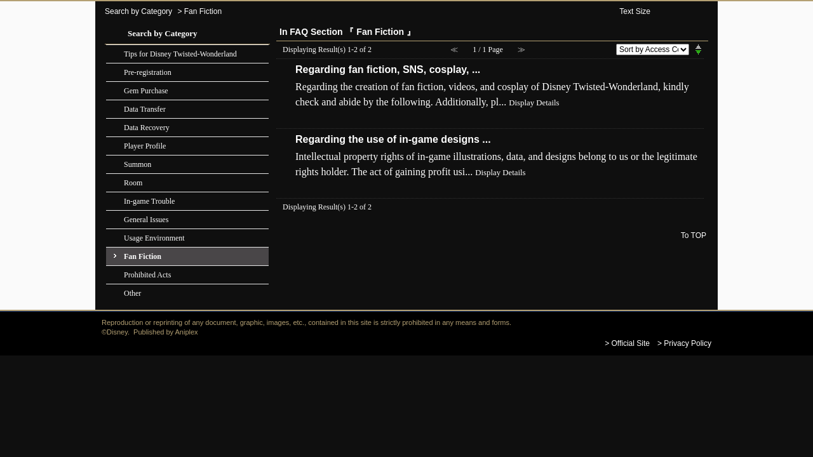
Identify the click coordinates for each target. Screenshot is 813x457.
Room (133, 182)
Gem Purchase (146, 90)
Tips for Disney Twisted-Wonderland (180, 54)
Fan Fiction (142, 256)
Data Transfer (145, 109)
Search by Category (138, 11)
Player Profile (145, 146)
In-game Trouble (149, 201)
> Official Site (627, 343)
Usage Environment (154, 238)
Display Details (534, 102)
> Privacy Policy (684, 343)
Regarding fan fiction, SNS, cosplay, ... (387, 69)
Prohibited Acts (147, 274)
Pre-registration (147, 72)
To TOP (693, 235)
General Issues (146, 219)
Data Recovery (147, 127)
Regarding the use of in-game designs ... (393, 139)
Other (132, 293)
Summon (137, 164)
